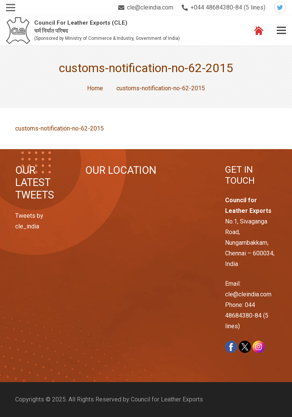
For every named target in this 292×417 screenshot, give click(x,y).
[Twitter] (280, 8)
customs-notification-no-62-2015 (59, 128)
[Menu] (281, 30)
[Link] (18, 30)
